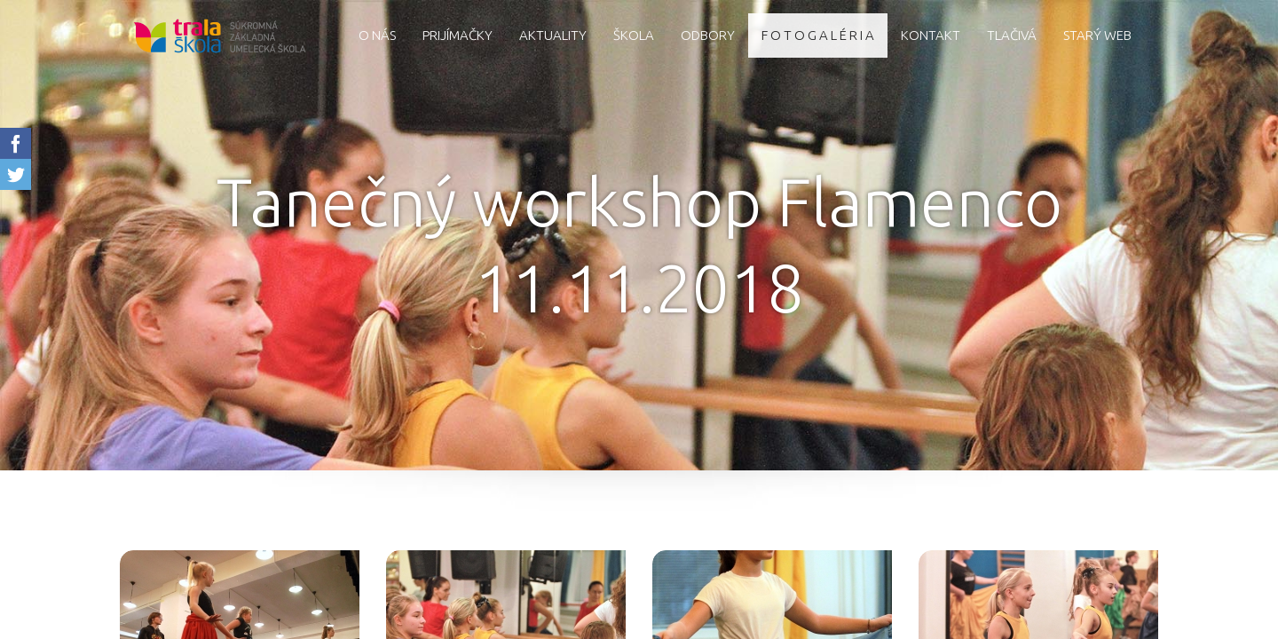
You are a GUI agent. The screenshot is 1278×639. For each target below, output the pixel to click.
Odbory (708, 35)
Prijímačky (457, 35)
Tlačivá (1012, 35)
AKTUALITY (553, 35)
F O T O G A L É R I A (817, 35)
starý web (1097, 35)
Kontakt (930, 35)
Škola (633, 35)
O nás (377, 35)
